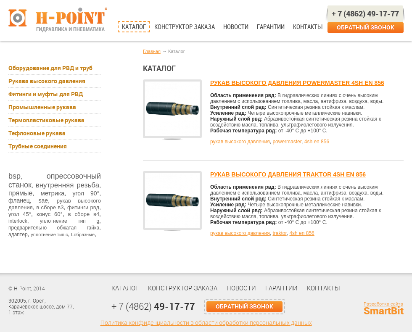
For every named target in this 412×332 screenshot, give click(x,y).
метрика (52, 193)
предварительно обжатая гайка (53, 228)
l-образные (83, 234)
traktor (279, 233)
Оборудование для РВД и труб (50, 68)
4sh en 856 (316, 142)
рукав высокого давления (240, 142)
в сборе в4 (83, 214)
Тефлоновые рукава (37, 133)
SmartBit (384, 311)
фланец (19, 200)
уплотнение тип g (69, 221)
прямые (20, 193)
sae (43, 200)
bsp (14, 176)
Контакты (307, 27)
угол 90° (85, 193)
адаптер (18, 234)
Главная (152, 51)
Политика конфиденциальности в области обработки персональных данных (206, 323)
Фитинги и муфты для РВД (45, 94)
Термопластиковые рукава (46, 120)
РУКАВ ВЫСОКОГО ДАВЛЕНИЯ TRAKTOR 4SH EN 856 (288, 174)
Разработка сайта (383, 304)
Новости (235, 27)
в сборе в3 (49, 207)
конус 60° (50, 214)
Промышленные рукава (42, 107)
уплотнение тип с (49, 234)
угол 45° (19, 214)
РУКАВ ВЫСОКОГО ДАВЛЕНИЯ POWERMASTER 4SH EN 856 (297, 82)
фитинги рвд (83, 207)
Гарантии (271, 27)
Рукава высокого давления (46, 81)
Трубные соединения (37, 146)
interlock (17, 221)
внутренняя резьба (67, 185)
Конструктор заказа (184, 27)
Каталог (134, 27)
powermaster (286, 142)
